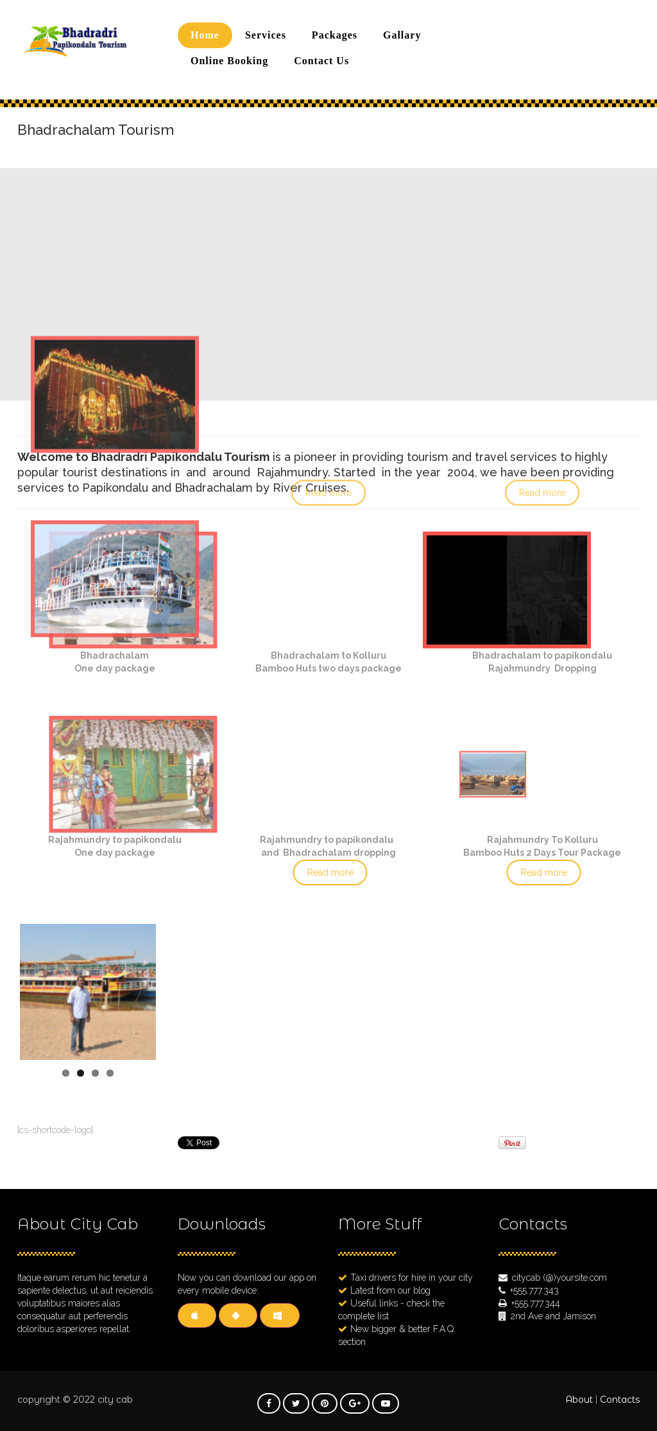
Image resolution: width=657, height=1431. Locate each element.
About (579, 1399)
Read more (326, 872)
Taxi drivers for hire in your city (411, 1277)
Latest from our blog (390, 1290)
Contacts (620, 1399)
